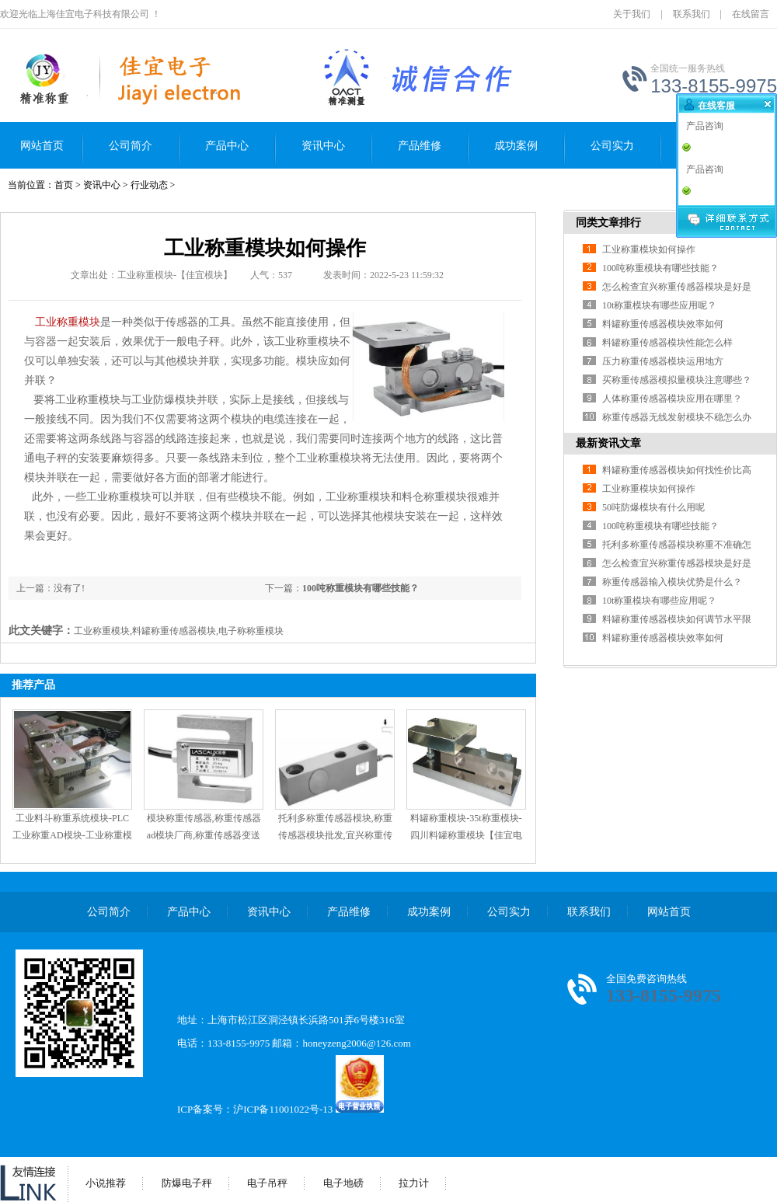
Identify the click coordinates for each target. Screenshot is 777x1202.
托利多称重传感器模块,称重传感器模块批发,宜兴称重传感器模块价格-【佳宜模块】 (334, 835)
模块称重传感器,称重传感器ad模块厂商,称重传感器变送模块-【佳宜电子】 (204, 835)
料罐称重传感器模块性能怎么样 (667, 342)
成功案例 (516, 146)
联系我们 (691, 14)
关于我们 (631, 14)
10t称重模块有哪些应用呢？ (659, 305)
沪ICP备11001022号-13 (283, 1109)
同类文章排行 (608, 222)
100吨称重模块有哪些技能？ (360, 588)
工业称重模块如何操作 (648, 249)
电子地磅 (343, 1183)
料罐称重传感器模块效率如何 (662, 324)
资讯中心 (323, 146)
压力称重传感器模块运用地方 (662, 361)
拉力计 (414, 1183)
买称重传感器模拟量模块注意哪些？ (676, 380)
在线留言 (750, 14)
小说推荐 (105, 1183)
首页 (63, 184)
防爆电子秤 (187, 1183)
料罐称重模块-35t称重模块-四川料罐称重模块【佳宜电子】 (466, 835)
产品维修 (419, 146)
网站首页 (42, 146)
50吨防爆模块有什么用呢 (653, 507)
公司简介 (130, 146)
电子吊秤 (267, 1183)
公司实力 (612, 146)
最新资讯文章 (608, 443)
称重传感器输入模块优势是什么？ (672, 582)
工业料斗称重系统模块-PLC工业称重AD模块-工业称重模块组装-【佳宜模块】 (71, 835)
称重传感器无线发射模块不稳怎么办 (676, 417)
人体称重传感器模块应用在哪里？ (672, 398)
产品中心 (227, 146)
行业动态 (149, 184)
